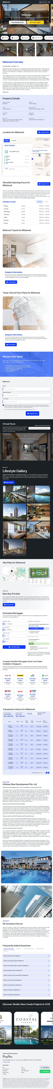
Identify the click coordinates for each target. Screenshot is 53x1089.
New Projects (6, 1069)
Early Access (9, 604)
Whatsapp (45, 1071)
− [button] (48, 174)
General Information (9, 948)
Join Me (4, 1074)
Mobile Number (7, 392)
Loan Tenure (6, 638)
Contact (43, 2)
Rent (22, 1067)
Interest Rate (6, 633)
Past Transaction (25, 1070)
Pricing (5, 951)
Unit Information (40, 948)
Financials (5, 1070)
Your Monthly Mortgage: (34, 621)
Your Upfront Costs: (33, 636)
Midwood (5, 467)
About (22, 1072)
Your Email (6, 398)
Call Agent (45, 1067)
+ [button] (48, 172)
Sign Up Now (8, 482)
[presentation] (3, 50)
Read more (5, 92)
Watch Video (35, 22)
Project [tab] (7, 140)
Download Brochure (18, 22)
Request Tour (44, 184)
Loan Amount (6, 627)
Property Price (6, 621)
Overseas (23, 1069)
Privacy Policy (32, 409)
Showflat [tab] (14, 140)
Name (5, 386)
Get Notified (11, 282)
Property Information (28, 948)
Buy (3, 1067)
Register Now (32, 413)
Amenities (18, 948)
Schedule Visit (44, 132)
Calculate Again (14, 647)
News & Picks (6, 1072)
